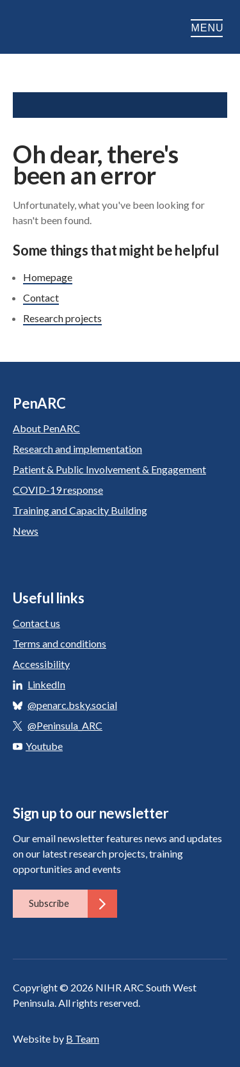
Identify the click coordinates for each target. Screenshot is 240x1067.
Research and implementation (77, 449)
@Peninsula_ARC (65, 725)
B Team (82, 1038)
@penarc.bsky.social (72, 705)
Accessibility (41, 664)
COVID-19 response (58, 490)
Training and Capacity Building (80, 510)
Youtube (38, 746)
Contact (41, 297)
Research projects (62, 318)
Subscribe (73, 904)
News (25, 531)
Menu (209, 27)
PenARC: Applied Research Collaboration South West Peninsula (77, 28)
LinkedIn (46, 684)
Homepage (47, 277)
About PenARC (46, 428)
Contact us (36, 623)
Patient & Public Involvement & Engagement (109, 469)
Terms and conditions (59, 643)
